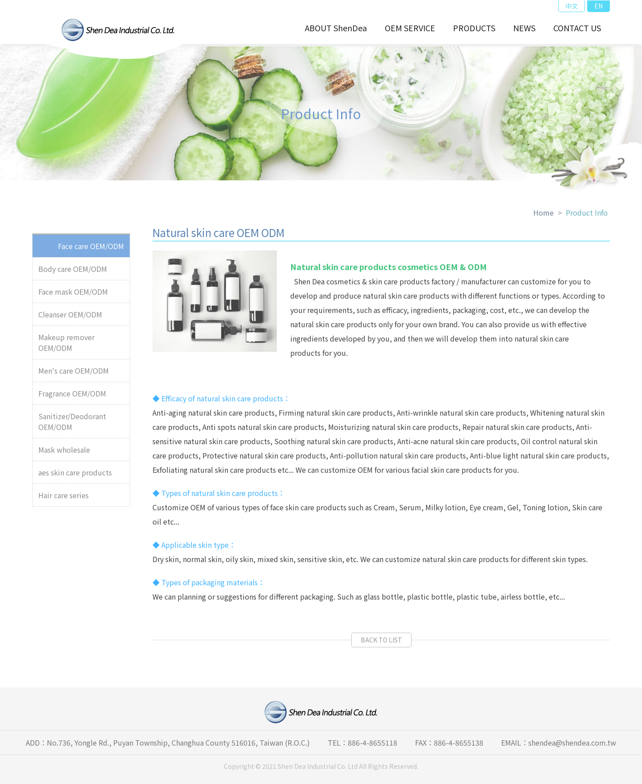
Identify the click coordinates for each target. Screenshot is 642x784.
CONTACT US (577, 27)
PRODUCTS (474, 27)
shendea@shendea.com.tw (572, 742)
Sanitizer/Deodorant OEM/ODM (72, 424)
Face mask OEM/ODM (73, 294)
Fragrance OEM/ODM (72, 396)
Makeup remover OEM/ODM (66, 345)
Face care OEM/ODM (91, 249)
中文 (571, 5)
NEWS (524, 27)
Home (543, 215)
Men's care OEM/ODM (73, 373)
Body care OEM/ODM (72, 272)
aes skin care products (75, 475)
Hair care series (63, 498)
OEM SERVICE (410, 27)
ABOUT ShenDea (336, 27)
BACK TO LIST (381, 642)
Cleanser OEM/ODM (70, 317)
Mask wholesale (64, 452)
